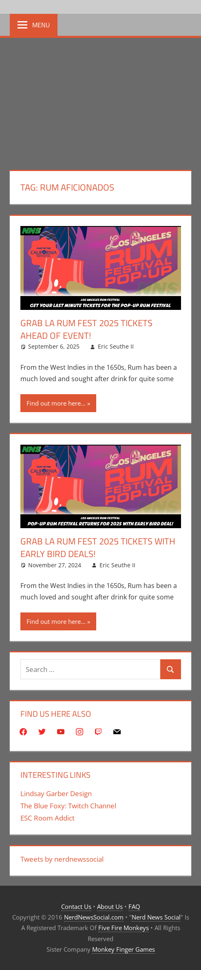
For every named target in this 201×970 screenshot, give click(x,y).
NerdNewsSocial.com (94, 917)
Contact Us (76, 906)
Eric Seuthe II (116, 346)
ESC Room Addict (47, 818)
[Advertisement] (100, 99)
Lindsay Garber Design (56, 793)
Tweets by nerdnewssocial (62, 859)
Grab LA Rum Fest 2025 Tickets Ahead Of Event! (86, 329)
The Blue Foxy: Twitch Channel (68, 805)
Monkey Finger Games (123, 949)
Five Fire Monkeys (123, 928)
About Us (110, 906)
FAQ (134, 906)
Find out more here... (56, 403)
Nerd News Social (156, 917)
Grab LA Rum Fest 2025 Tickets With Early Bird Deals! (97, 547)
